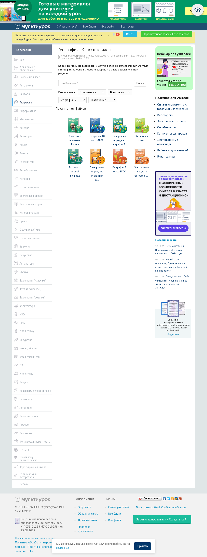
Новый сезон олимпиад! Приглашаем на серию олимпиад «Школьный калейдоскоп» (171, 265)
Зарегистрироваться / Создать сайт (166, 34)
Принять (142, 546)
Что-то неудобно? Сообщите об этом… (162, 507)
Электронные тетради (171, 121)
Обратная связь (88, 513)
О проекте (84, 507)
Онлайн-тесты (166, 127)
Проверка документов (86, 529)
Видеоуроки (165, 115)
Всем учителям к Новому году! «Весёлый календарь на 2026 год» (169, 249)
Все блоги (89, 26)
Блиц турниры (166, 156)
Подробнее (62, 547)
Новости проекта (166, 240)
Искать (140, 83)
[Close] (109, 35)
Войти (130, 34)
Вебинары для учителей (172, 150)
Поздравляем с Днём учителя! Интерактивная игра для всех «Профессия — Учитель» (172, 282)
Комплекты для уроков (172, 133)
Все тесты (127, 26)
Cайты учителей (67, 26)
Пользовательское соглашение (35, 538)
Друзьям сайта (87, 520)
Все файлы (108, 26)
